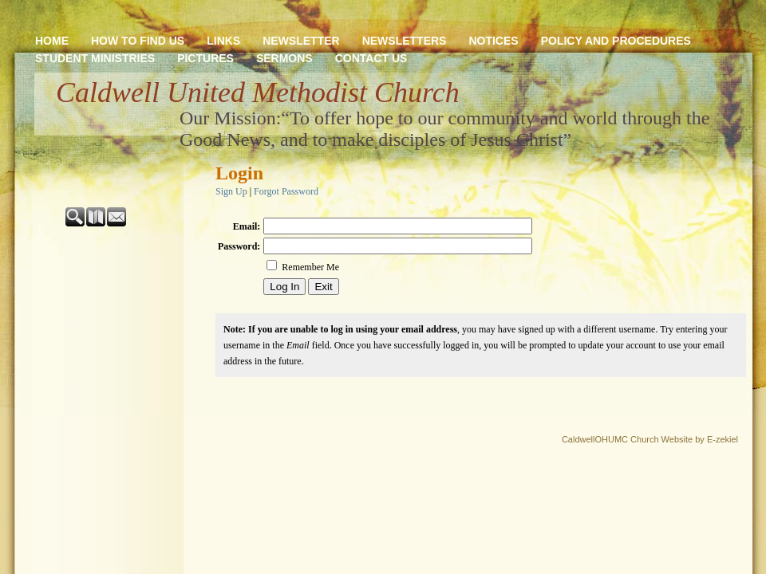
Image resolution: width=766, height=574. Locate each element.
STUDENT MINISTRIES (95, 58)
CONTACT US (371, 58)
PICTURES (205, 58)
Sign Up (231, 191)
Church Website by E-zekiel (684, 439)
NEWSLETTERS (404, 40)
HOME (52, 40)
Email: (247, 226)
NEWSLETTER (301, 40)
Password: (239, 246)
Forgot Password (286, 191)
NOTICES (493, 40)
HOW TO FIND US (137, 40)
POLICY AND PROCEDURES (616, 40)
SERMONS (284, 58)
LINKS (223, 40)
